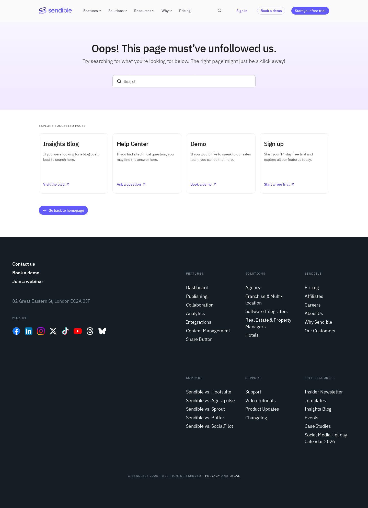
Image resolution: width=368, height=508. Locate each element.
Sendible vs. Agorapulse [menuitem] (210, 400)
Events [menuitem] (311, 418)
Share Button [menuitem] (199, 339)
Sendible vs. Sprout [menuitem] (205, 409)
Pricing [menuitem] (312, 287)
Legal (234, 476)
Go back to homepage (63, 210)
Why (167, 10)
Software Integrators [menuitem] (266, 311)
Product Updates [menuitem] (262, 409)
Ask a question (131, 184)
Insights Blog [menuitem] (318, 409)
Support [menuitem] (253, 392)
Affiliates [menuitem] (314, 296)
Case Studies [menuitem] (318, 426)
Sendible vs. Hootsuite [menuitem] (208, 392)
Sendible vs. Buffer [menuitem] (205, 418)
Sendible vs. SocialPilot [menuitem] (209, 426)
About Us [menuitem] (314, 313)
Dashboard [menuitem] (197, 287)
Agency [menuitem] (252, 287)
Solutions (118, 10)
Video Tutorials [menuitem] (260, 400)
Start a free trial (279, 184)
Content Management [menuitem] (208, 331)
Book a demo (271, 10)
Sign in (241, 10)
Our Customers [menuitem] (320, 331)
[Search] (184, 81)
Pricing (185, 10)
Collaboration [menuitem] (199, 305)
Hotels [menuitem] (252, 335)
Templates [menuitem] (315, 400)
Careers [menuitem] (313, 305)
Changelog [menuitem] (256, 418)
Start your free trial (310, 10)
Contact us (23, 264)
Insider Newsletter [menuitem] (324, 392)
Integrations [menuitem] (198, 322)
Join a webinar (27, 281)
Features (92, 10)
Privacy (212, 476)
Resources (145, 10)
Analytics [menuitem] (195, 313)
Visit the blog (56, 184)
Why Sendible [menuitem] (318, 322)
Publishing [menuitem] (197, 296)
